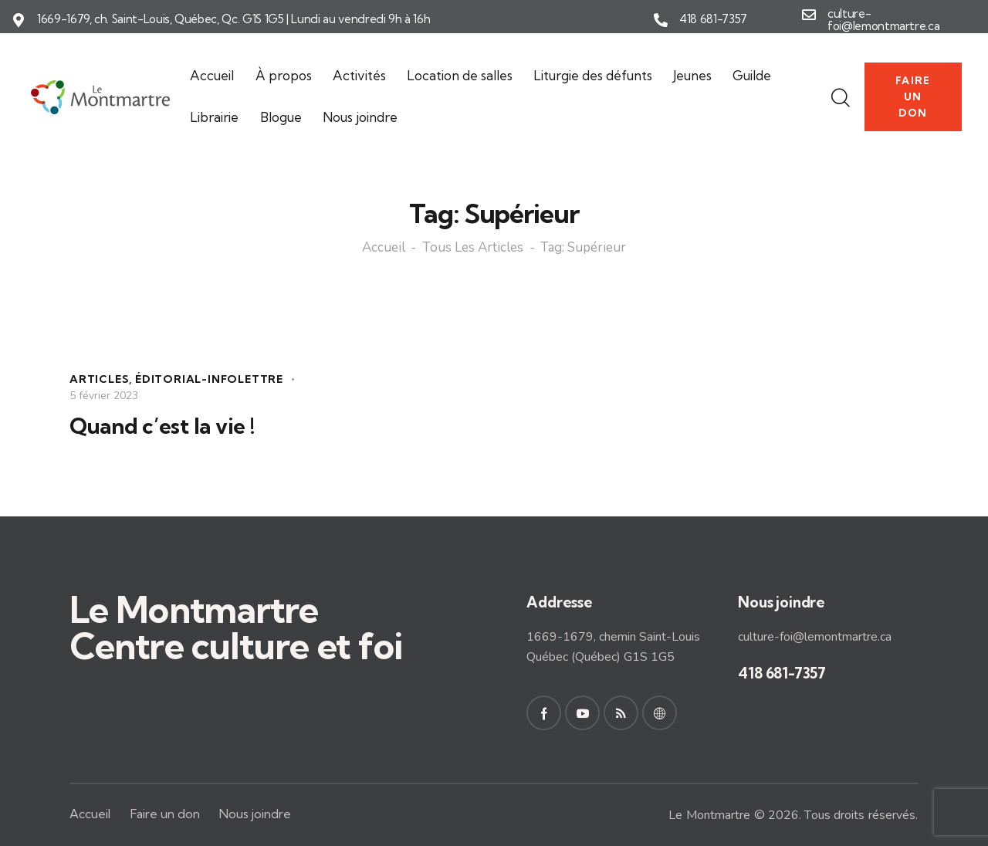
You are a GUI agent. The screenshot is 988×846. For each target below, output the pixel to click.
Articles (99, 379)
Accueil (383, 248)
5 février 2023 (103, 395)
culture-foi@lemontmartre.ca (883, 20)
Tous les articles (472, 248)
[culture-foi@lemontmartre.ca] (809, 15)
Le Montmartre (709, 815)
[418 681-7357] (661, 20)
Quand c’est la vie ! (161, 426)
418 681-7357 (713, 19)
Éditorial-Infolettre (209, 379)
